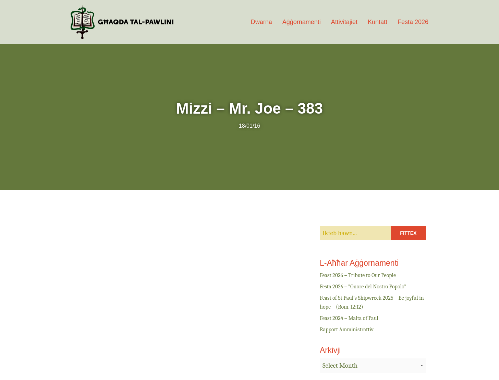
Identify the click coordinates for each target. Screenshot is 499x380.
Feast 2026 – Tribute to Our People (358, 275)
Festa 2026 (413, 22)
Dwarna (261, 22)
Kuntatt (377, 22)
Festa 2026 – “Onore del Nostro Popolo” (363, 287)
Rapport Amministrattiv (347, 329)
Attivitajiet (344, 22)
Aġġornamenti (301, 22)
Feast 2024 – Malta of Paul (349, 318)
